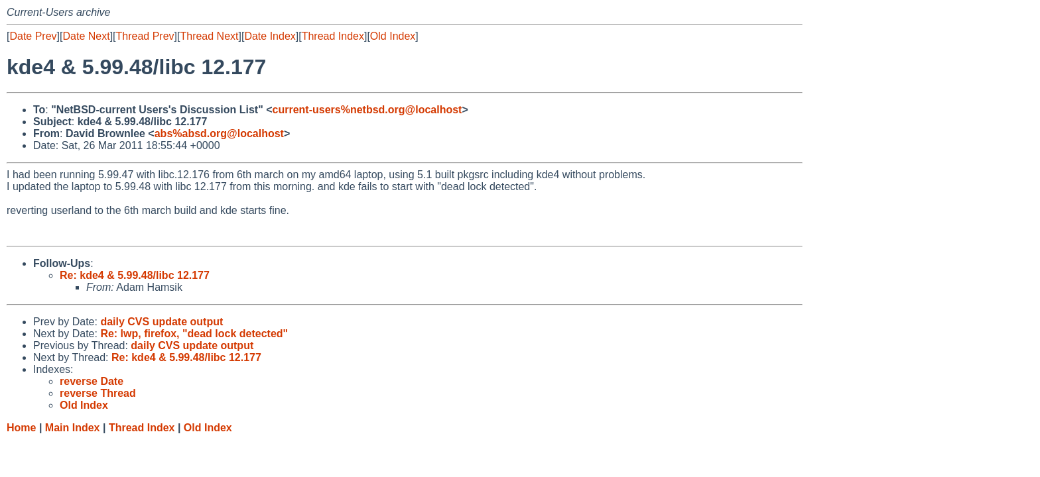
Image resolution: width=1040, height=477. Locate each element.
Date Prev (32, 36)
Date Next (85, 36)
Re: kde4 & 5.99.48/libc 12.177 (135, 275)
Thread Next (209, 36)
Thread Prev (145, 36)
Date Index (269, 36)
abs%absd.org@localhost (219, 133)
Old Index (392, 36)
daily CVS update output (161, 321)
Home (21, 427)
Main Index (72, 427)
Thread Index (333, 36)
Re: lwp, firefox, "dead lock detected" (194, 333)
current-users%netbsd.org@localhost (367, 109)
